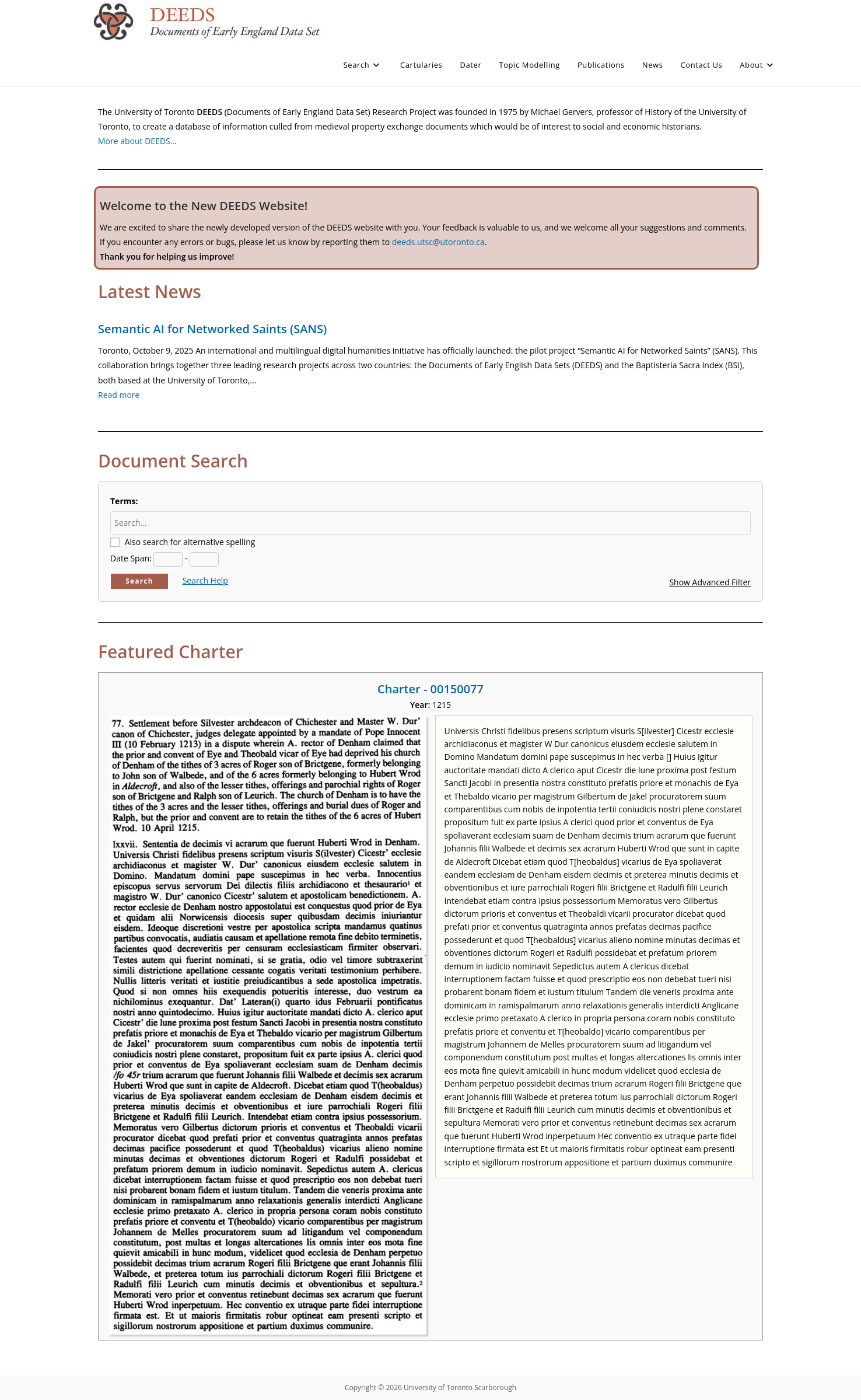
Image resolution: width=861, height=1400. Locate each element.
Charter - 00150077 (430, 689)
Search (139, 581)
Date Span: (131, 558)
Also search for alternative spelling (190, 541)
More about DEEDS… (137, 140)
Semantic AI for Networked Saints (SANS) (212, 329)
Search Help (205, 580)
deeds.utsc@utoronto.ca (438, 241)
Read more (118, 394)
